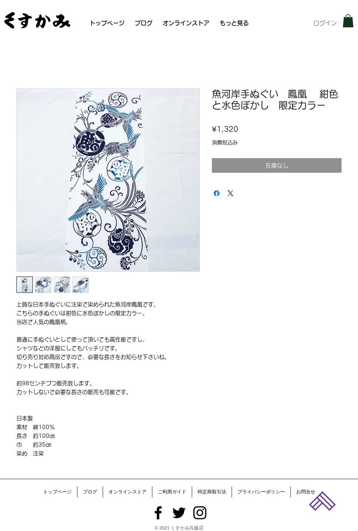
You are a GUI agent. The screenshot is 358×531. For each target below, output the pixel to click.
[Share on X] (230, 193)
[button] (348, 20)
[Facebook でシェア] (216, 193)
